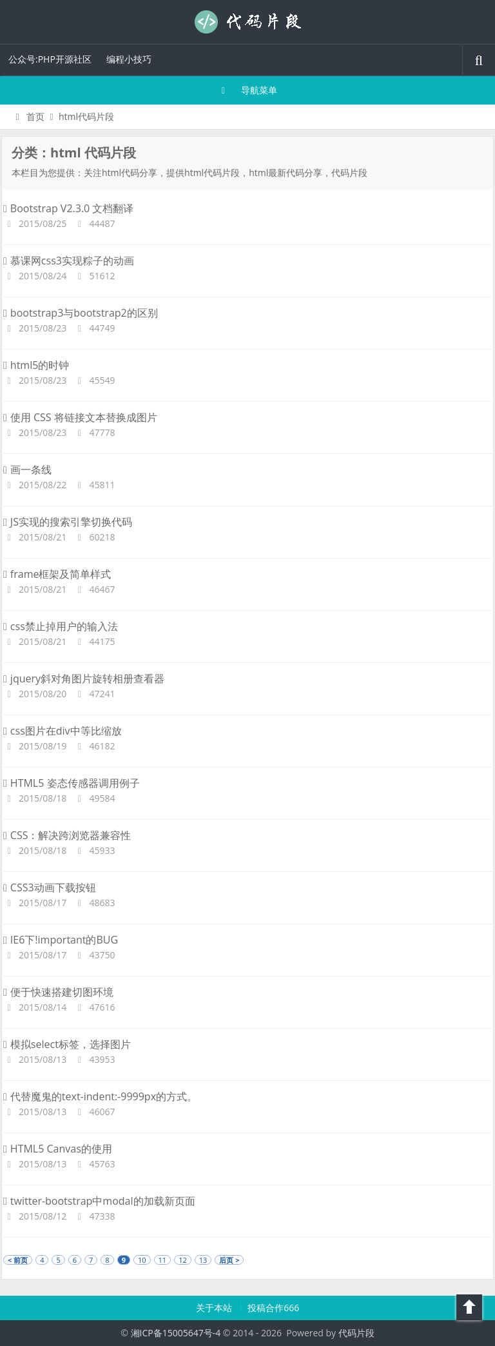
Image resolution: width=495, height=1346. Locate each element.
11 (163, 1260)
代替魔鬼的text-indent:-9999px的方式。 (100, 1096)
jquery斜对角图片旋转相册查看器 (83, 678)
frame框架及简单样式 (57, 574)
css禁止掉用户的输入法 (60, 626)
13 (203, 1260)
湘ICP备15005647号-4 (176, 1333)
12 (183, 1260)
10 (142, 1260)
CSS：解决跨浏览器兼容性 (67, 835)
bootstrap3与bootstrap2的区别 (80, 313)
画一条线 (27, 469)
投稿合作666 (273, 1307)
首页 (28, 116)
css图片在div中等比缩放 (62, 731)
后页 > (229, 1260)
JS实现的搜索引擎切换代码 (67, 522)
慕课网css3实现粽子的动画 (68, 260)
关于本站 (215, 1307)
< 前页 (18, 1260)
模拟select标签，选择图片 (67, 1044)
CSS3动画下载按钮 (49, 887)
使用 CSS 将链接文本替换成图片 (80, 417)
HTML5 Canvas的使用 (57, 1149)
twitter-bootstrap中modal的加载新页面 (99, 1201)
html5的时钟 (36, 365)
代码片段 (247, 21)
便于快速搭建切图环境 (58, 992)
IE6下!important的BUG (60, 940)
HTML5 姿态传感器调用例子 (71, 783)
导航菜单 (248, 90)
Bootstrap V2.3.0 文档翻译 (68, 208)
